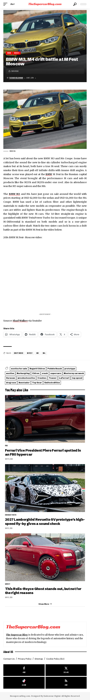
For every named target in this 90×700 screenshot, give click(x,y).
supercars (55, 373)
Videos (16, 53)
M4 (44, 353)
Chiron (35, 373)
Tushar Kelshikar (16, 77)
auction (10, 373)
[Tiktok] (24, 683)
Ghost (7, 584)
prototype (69, 368)
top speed (77, 378)
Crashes (41, 378)
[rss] (66, 683)
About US (8, 651)
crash (45, 373)
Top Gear (37, 382)
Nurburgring (23, 373)
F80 (6, 445)
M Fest (29, 353)
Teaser (53, 378)
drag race (11, 382)
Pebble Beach (55, 368)
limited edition (52, 382)
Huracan (10, 378)
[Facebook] (24, 670)
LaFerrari (64, 378)
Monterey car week (74, 373)
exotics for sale (19, 368)
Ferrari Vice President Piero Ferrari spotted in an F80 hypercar (43, 452)
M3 (37, 353)
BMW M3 (14, 193)
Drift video (18, 353)
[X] (66, 670)
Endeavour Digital (51, 696)
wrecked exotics (26, 378)
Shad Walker (20, 320)
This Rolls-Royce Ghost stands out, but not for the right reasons (43, 591)
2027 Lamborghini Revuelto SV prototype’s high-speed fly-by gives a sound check (45, 521)
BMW (9, 53)
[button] (6, 4)
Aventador (24, 382)
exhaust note (10, 515)
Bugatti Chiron (37, 368)
